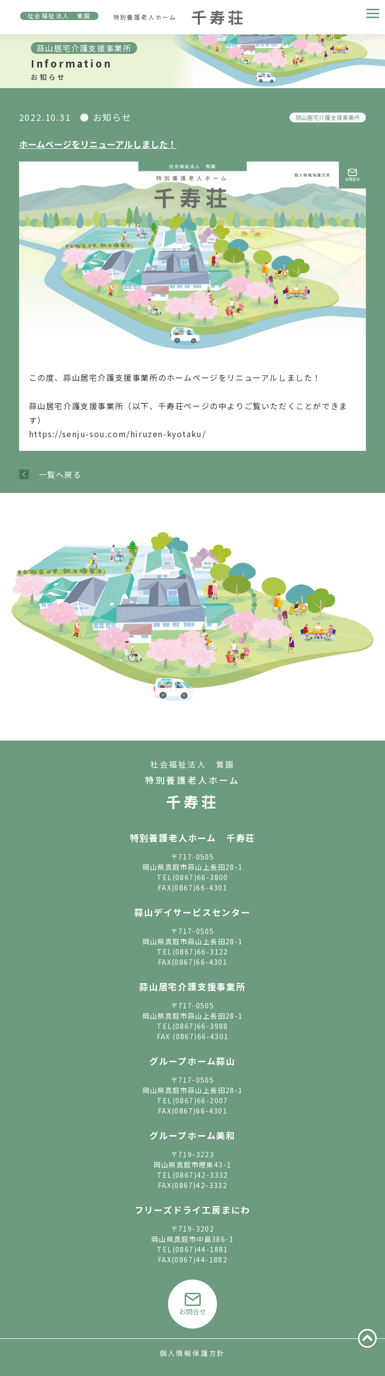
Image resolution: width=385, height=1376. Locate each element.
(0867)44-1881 (200, 1249)
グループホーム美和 (192, 1135)
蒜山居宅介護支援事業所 (327, 117)
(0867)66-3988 (200, 1026)
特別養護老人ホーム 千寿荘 (192, 837)
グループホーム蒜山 (192, 1060)
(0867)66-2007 (200, 1100)
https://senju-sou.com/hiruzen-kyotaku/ (117, 434)
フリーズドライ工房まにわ (193, 1209)
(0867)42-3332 (200, 1175)
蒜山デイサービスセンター (192, 912)
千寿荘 (192, 801)
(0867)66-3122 (200, 951)
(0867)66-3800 (200, 877)
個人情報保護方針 (192, 1353)
